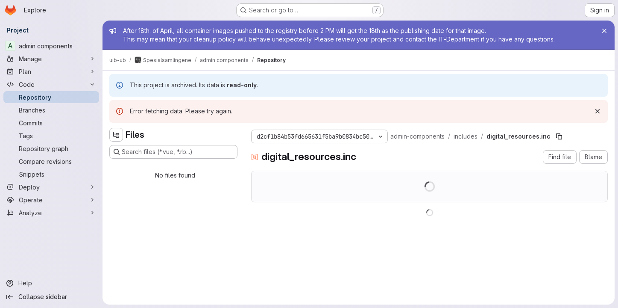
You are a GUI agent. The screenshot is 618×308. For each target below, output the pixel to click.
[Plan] (51, 71)
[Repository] (51, 97)
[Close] (604, 31)
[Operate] (51, 200)
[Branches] (51, 110)
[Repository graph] (51, 148)
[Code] (51, 84)
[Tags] (51, 136)
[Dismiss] (597, 111)
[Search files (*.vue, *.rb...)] (173, 152)
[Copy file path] (559, 136)
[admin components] (51, 46)
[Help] (51, 283)
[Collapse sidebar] (51, 297)
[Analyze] (51, 213)
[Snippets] (51, 174)
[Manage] (51, 59)
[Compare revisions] (51, 161)
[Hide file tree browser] (116, 135)
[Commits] (51, 123)
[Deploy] (51, 187)
